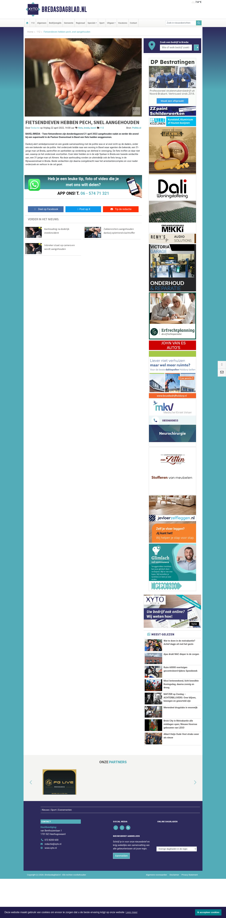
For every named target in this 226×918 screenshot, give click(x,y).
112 (33, 23)
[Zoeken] (199, 22)
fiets (80, 128)
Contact (133, 23)
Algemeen (41, 23)
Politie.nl (136, 128)
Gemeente (68, 23)
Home (30, 32)
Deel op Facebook (45, 209)
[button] (27, 782)
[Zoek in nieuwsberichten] (180, 22)
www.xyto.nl (51, 841)
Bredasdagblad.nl (64, 9)
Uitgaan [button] (110, 23)
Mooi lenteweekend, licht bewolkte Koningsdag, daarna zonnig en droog (181, 684)
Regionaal (80, 23)
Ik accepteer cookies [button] (208, 912)
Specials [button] (91, 23)
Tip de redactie (120, 209)
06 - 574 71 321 (95, 193)
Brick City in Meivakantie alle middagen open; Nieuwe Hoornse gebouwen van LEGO (180, 724)
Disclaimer (174, 868)
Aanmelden (121, 849)
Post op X (83, 209)
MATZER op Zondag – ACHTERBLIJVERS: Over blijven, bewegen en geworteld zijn (180, 697)
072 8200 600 (51, 833)
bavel (93, 128)
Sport (101, 23)
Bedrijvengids (55, 23)
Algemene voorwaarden (156, 868)
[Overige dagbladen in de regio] (176, 826)
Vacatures (122, 23)
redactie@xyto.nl (53, 837)
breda (87, 128)
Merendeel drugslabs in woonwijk (180, 707)
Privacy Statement (190, 868)
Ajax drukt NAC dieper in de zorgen (181, 654)
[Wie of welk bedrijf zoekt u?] (176, 48)
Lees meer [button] (131, 912)
